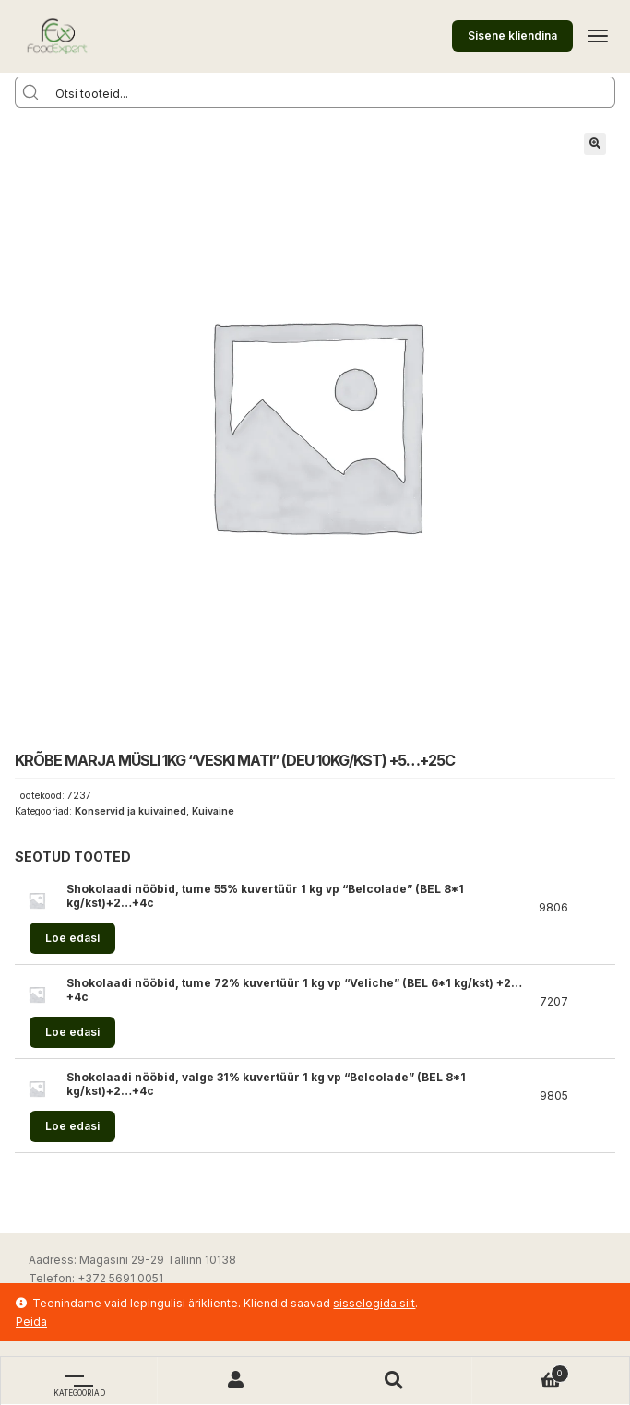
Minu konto (236, 1380)
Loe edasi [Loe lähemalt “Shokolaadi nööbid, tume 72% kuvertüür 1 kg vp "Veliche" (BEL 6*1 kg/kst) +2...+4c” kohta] (72, 1032)
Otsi (393, 1380)
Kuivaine (213, 811)
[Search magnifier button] (30, 92)
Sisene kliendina (512, 35)
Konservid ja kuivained (130, 811)
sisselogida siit (374, 1303)
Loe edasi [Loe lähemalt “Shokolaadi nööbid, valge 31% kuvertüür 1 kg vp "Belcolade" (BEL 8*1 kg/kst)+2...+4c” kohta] (72, 1126)
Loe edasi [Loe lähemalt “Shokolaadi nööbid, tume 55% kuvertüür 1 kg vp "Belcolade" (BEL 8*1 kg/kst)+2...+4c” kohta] (72, 938)
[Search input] (330, 92)
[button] (595, 144)
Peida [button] (31, 1321)
